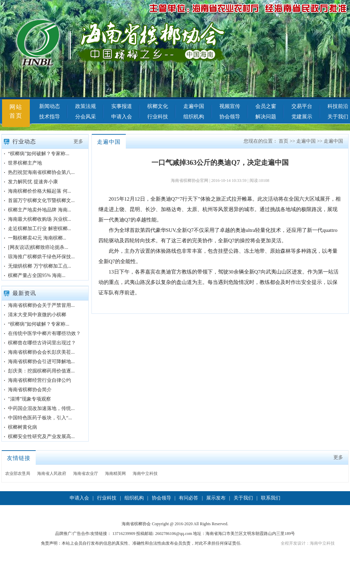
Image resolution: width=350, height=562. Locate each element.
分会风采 (85, 116)
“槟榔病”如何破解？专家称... (38, 153)
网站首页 (16, 111)
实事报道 (121, 106)
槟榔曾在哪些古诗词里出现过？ (42, 342)
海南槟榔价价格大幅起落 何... (39, 191)
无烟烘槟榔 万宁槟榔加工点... (39, 266)
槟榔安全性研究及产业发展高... (41, 436)
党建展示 (301, 116)
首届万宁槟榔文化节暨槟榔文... (41, 200)
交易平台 (301, 106)
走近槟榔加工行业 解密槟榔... (39, 228)
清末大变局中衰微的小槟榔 (37, 314)
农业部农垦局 (17, 473)
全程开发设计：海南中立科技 (308, 543)
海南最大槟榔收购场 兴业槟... (39, 219)
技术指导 (49, 116)
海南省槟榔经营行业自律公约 (39, 380)
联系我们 (270, 498)
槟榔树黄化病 (22, 427)
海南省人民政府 (51, 473)
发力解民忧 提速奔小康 (33, 181)
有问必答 (188, 498)
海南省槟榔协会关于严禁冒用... (41, 305)
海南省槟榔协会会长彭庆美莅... (41, 352)
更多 (78, 141)
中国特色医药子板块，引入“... (40, 417)
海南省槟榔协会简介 (30, 389)
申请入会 (121, 116)
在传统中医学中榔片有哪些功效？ (44, 333)
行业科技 (157, 116)
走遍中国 (193, 106)
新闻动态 (49, 106)
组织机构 (193, 116)
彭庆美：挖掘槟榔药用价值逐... (41, 371)
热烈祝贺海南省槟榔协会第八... (41, 172)
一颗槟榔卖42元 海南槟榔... (37, 238)
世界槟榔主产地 (25, 163)
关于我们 (243, 498)
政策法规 (85, 106)
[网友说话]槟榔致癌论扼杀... (38, 247)
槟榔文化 (157, 106)
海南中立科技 (145, 473)
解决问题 (265, 116)
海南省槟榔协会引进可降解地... (41, 361)
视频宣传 (229, 106)
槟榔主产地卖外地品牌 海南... (39, 209)
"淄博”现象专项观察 (29, 399)
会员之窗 (265, 106)
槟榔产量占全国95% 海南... (36, 275)
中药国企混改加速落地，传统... (41, 408)
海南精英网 (115, 473)
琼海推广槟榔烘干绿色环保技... (41, 256)
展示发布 (216, 498)
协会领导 (229, 116)
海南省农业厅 (85, 473)
